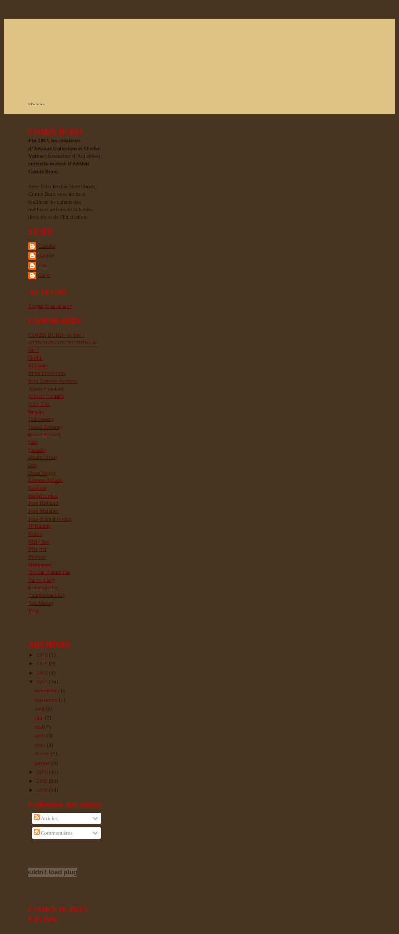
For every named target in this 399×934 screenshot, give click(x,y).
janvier (43, 763)
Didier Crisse (42, 457)
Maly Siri (38, 542)
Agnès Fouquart (46, 388)
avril (40, 735)
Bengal (36, 411)
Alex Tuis (39, 404)
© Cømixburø (36, 104)
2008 (43, 790)
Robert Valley (43, 587)
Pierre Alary (41, 580)
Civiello (37, 450)
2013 (43, 663)
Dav (33, 465)
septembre (47, 700)
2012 (43, 673)
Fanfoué (37, 488)
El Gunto (38, 365)
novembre (46, 690)
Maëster (37, 557)
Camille (46, 246)
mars (41, 745)
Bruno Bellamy (45, 427)
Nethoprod (40, 564)
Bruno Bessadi (44, 434)
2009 (43, 781)
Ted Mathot (41, 603)
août (40, 708)
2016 (43, 655)
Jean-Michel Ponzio (50, 519)
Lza (42, 265)
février (43, 753)
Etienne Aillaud (45, 480)
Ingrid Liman (42, 496)
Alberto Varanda (46, 396)
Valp (33, 610)
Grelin (35, 358)
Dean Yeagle (42, 473)
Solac (44, 275)
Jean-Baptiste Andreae (52, 381)
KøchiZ (46, 255)
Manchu (37, 549)
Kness (35, 534)
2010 (43, 772)
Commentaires (53, 833)
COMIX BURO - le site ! (56, 335)
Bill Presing (41, 419)
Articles (46, 818)
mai (39, 726)
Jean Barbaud (43, 503)
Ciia (33, 442)
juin (39, 718)
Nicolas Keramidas (49, 572)
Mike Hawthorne (47, 373)
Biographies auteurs (50, 306)
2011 (43, 681)
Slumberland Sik (46, 595)
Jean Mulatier (43, 511)
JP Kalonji (39, 526)
